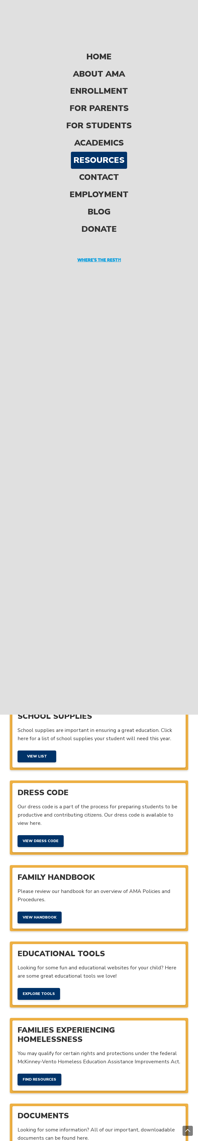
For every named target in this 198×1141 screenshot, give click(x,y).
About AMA (99, 52)
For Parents (99, 86)
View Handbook (39, 917)
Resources (99, 138)
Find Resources (39, 1079)
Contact (99, 155)
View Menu (37, 679)
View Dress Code (41, 841)
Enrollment (99, 69)
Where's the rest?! (99, 238)
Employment (99, 172)
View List (37, 756)
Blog (99, 190)
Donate (99, 207)
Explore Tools (39, 993)
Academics (99, 121)
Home (99, 35)
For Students (99, 103)
